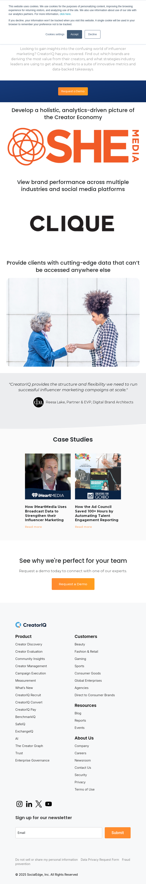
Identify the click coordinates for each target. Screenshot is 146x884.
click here (65, 14)
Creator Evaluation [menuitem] (29, 651)
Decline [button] (92, 34)
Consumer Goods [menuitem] (88, 673)
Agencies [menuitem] (81, 688)
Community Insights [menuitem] (30, 659)
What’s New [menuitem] (24, 688)
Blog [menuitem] (78, 713)
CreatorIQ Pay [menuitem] (25, 709)
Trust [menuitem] (19, 753)
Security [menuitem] (81, 775)
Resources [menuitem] (85, 705)
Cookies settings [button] (55, 34)
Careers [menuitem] (80, 753)
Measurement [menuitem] (25, 680)
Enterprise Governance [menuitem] (32, 760)
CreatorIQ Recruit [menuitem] (28, 695)
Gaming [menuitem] (80, 659)
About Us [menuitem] (84, 738)
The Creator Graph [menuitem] (29, 746)
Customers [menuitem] (86, 636)
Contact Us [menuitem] (83, 768)
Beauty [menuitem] (80, 644)
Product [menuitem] (23, 636)
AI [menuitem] (16, 739)
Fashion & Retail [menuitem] (86, 651)
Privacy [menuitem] (80, 782)
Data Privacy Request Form (100, 859)
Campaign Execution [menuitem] (30, 673)
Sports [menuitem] (79, 666)
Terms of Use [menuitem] (84, 789)
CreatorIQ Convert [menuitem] (29, 702)
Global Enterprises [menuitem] (88, 680)
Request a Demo (73, 91)
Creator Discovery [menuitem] (28, 644)
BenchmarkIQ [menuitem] (25, 717)
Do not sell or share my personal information (46, 859)
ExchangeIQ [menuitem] (24, 731)
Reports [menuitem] (80, 720)
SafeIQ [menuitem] (20, 724)
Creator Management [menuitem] (31, 666)
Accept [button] (74, 34)
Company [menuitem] (82, 746)
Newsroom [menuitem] (83, 760)
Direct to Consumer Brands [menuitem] (95, 695)
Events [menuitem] (80, 728)
